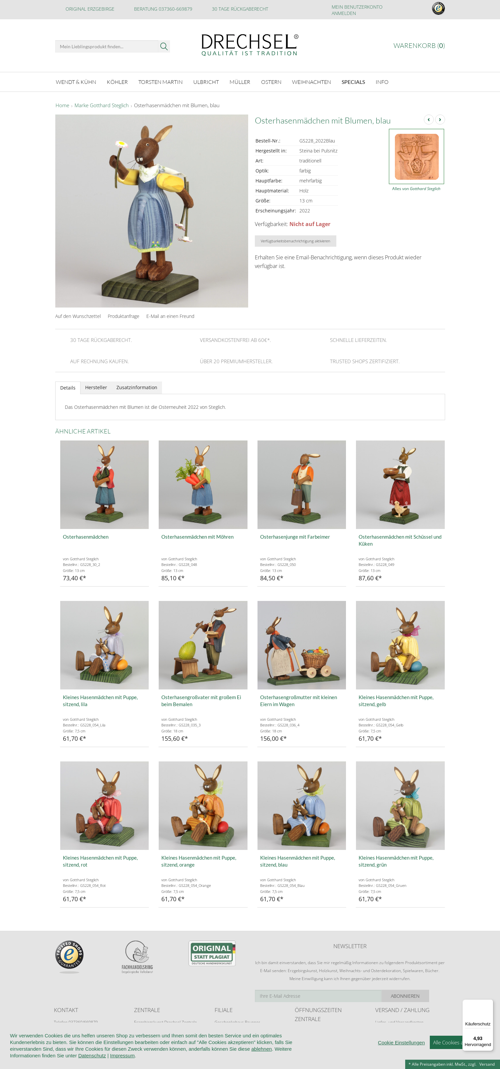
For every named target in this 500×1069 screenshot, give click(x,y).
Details (68, 387)
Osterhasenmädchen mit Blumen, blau (177, 104)
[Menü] (489, 1003)
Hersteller (96, 386)
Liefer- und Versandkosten (399, 1021)
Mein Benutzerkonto (357, 7)
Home (62, 104)
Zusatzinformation (136, 386)
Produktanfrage (123, 315)
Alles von (416, 187)
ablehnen (261, 1049)
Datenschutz (92, 1055)
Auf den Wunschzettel (78, 315)
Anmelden (344, 13)
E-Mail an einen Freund (170, 315)
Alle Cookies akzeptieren (460, 1042)
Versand (487, 1064)
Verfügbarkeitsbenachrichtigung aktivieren (295, 239)
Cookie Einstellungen (401, 1042)
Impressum (122, 1055)
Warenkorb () (419, 45)
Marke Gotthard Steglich (102, 104)
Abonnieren (421, 995)
